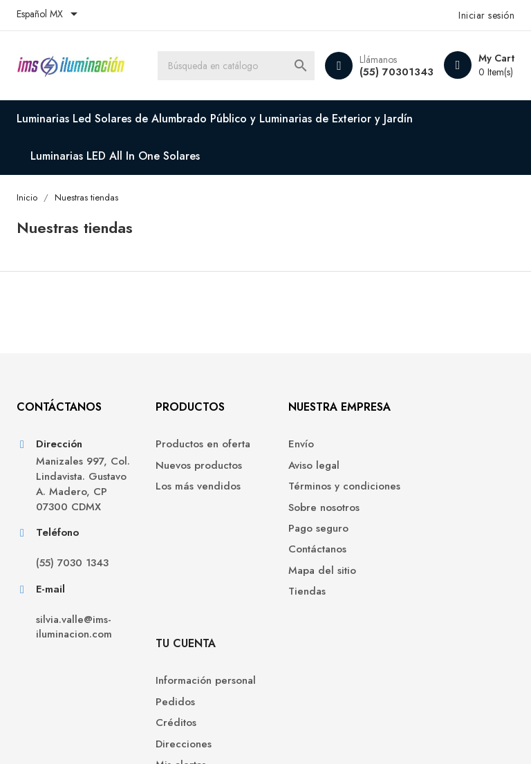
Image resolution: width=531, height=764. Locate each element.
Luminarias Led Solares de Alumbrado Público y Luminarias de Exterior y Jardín (215, 119)
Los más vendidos (189, 488)
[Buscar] (238, 65)
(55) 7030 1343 (72, 581)
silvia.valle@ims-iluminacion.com (74, 644)
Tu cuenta (436, 409)
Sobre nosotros (311, 524)
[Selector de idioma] (49, 15)
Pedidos (425, 467)
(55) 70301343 (397, 72)
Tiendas (294, 609)
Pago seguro (306, 545)
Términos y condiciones (304, 495)
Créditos (426, 488)
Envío (288, 446)
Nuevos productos (190, 467)
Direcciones (434, 510)
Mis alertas (431, 530)
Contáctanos (305, 566)
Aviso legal (301, 467)
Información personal (456, 446)
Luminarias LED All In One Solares (115, 156)
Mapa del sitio (310, 587)
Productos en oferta (194, 446)
